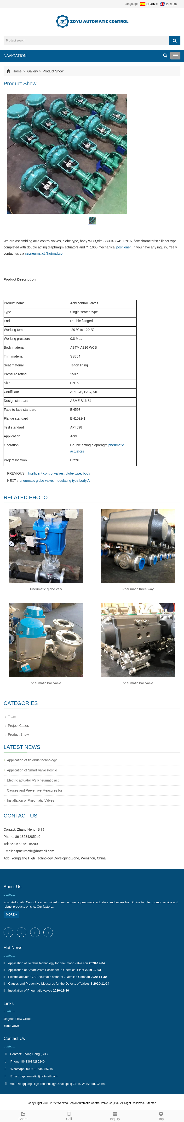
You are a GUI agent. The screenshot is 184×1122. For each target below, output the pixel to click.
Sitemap (151, 1103)
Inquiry (115, 1115)
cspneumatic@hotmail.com (45, 253)
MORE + (11, 914)
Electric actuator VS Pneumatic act (33, 780)
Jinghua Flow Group (17, 1019)
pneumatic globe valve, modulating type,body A (54, 480)
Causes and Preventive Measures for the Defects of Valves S (50, 983)
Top (161, 1115)
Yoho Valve (11, 1026)
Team (12, 717)
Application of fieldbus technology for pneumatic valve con (48, 963)
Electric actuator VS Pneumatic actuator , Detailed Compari (49, 977)
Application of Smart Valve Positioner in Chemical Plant (46, 970)
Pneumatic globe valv (46, 589)
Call (69, 1115)
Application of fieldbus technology (32, 760)
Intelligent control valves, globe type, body (59, 473)
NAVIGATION (15, 56)
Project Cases (18, 726)
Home (17, 71)
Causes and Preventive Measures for (34, 790)
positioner (123, 247)
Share (23, 1115)
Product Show (52, 71)
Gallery (32, 71)
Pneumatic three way (138, 589)
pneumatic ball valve (46, 683)
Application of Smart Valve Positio (32, 770)
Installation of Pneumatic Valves (30, 800)
